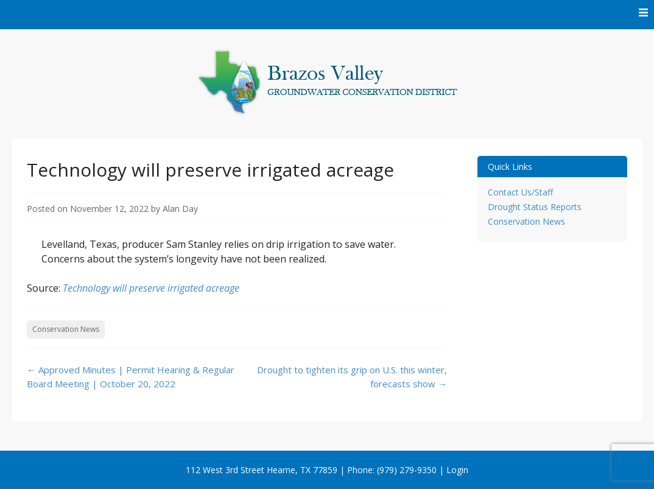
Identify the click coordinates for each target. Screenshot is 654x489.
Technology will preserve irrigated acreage (151, 288)
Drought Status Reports (535, 207)
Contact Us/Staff (520, 192)
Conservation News (65, 329)
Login (457, 470)
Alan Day (180, 208)
